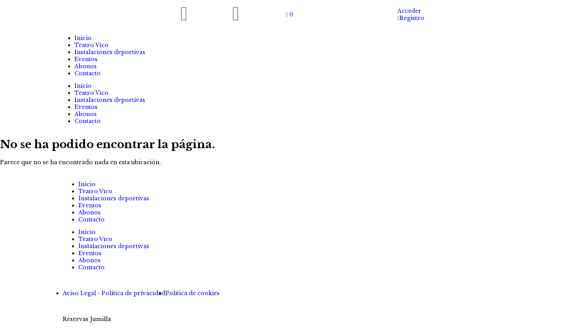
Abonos (85, 66)
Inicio (83, 38)
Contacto (87, 73)
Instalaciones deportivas (109, 52)
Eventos (86, 59)
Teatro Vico (91, 45)
